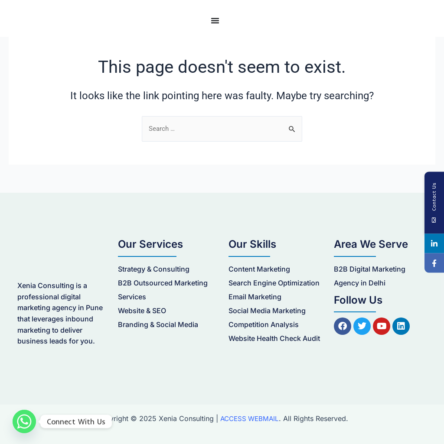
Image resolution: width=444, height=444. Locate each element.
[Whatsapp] (24, 421)
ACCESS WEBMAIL (250, 418)
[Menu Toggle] (215, 20)
